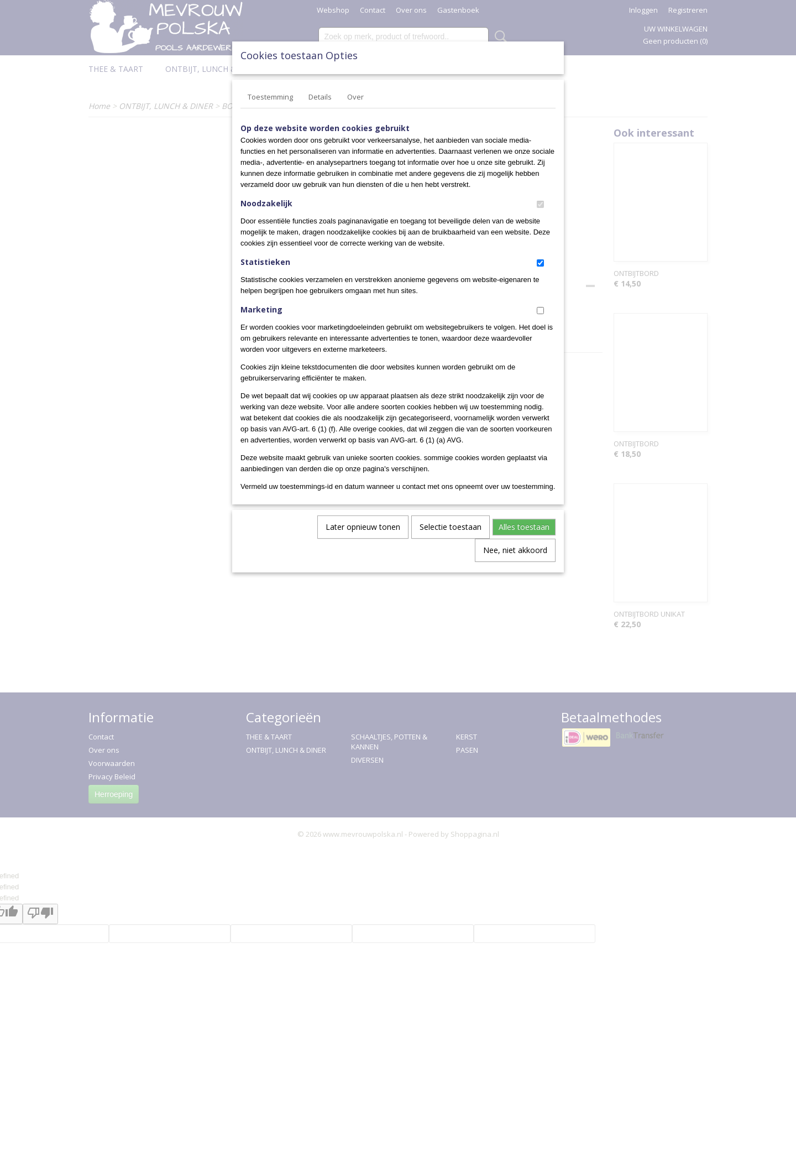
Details (320, 97)
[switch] (540, 204)
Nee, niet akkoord (515, 550)
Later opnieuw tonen (363, 527)
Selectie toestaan (450, 527)
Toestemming (270, 97)
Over (355, 97)
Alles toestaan (524, 527)
